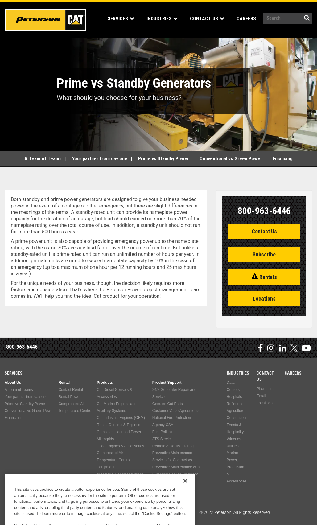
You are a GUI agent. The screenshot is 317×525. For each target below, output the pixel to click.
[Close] (185, 506)
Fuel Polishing (163, 432)
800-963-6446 (22, 346)
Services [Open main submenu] (115, 19)
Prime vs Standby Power (163, 159)
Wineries (234, 439)
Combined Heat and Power (119, 432)
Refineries (235, 404)
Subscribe (264, 254)
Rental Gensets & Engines (118, 425)
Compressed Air (71, 404)
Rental (64, 382)
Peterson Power (45, 20)
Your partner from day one (99, 159)
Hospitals (234, 397)
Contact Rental (70, 390)
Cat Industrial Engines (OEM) (121, 418)
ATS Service (162, 439)
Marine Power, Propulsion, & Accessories (237, 467)
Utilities (233, 446)
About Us (13, 382)
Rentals (268, 277)
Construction (237, 418)
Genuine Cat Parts (167, 404)
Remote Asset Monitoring (173, 446)
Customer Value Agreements (176, 410)
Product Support (167, 382)
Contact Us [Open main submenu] (201, 19)
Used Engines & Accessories (120, 446)
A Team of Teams (43, 159)
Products (105, 382)
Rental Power (69, 397)
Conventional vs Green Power (231, 159)
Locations (264, 298)
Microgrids (105, 439)
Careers (240, 19)
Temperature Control (75, 410)
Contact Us (264, 231)
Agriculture (235, 410)
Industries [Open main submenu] (156, 19)
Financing (283, 159)
